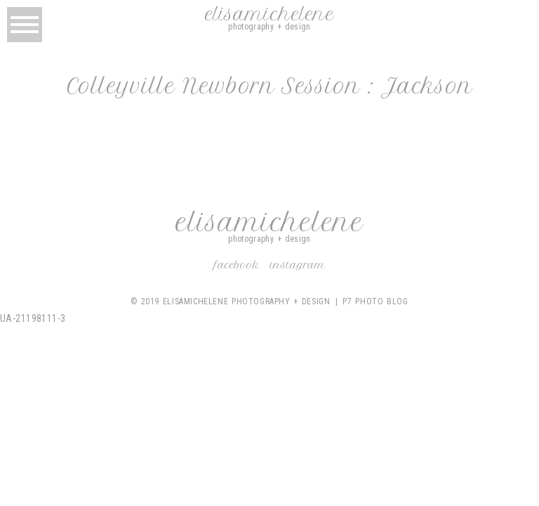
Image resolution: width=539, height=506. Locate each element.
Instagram (297, 265)
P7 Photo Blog (375, 301)
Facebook (237, 265)
